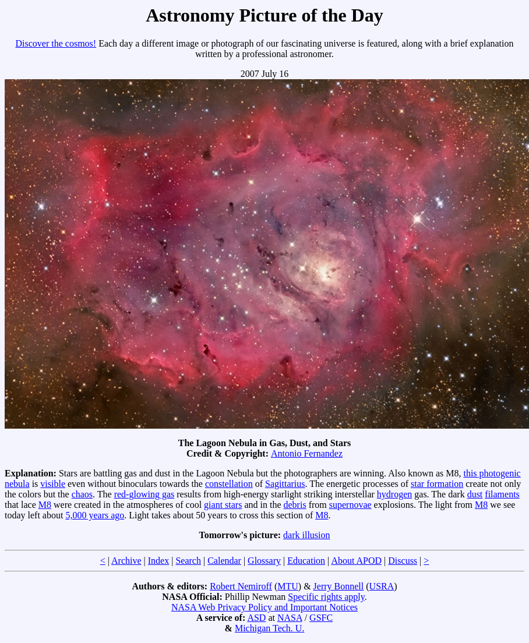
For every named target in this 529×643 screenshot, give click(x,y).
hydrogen (394, 494)
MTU (287, 586)
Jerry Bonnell (338, 586)
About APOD (356, 561)
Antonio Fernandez (307, 453)
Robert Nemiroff (241, 586)
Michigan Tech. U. (269, 628)
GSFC (321, 618)
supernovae (350, 505)
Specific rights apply (326, 597)
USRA (381, 586)
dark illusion (306, 535)
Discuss (402, 561)
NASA (289, 618)
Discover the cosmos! (56, 43)
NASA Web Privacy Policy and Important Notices (264, 607)
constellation (229, 484)
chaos (82, 494)
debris (295, 505)
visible (52, 484)
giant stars (223, 505)
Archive (126, 561)
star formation (437, 484)
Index (158, 561)
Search (188, 561)
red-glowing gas (144, 494)
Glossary (264, 561)
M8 (44, 505)
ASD (256, 618)
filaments (502, 494)
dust (475, 494)
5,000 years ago (94, 515)
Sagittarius (285, 484)
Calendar (224, 561)
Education (306, 561)
